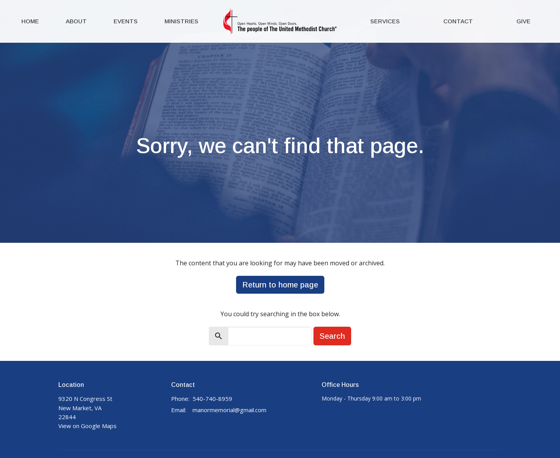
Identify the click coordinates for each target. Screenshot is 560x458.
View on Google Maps (87, 426)
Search (332, 336)
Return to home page (280, 284)
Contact (458, 21)
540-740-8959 (212, 398)
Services (385, 21)
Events (126, 21)
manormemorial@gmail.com (229, 410)
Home (30, 21)
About (76, 21)
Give (523, 21)
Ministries (181, 21)
